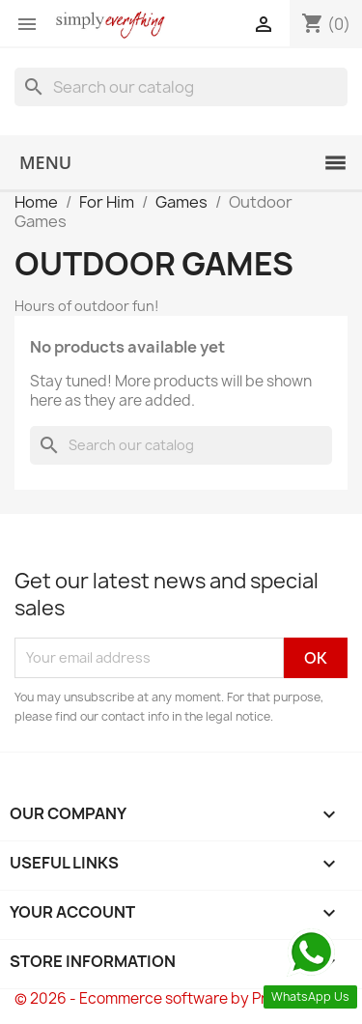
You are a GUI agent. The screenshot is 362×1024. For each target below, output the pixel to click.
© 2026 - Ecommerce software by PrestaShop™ (181, 998)
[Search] (181, 87)
